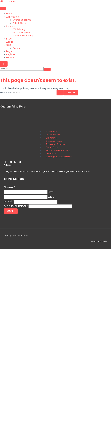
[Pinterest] (20, 162)
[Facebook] (15, 162)
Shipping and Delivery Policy (59, 156)
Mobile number (16, 206)
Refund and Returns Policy (58, 150)
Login (9, 51)
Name (9, 187)
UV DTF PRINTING (21, 32)
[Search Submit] (60, 92)
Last (51, 196)
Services (10, 26)
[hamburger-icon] (3, 8)
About (9, 41)
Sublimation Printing (23, 35)
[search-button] (47, 69)
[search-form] (22, 69)
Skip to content (8, 1)
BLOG (9, 38)
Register (10, 54)
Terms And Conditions (56, 144)
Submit (10, 211)
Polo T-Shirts (19, 23)
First (51, 192)
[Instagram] (6, 162)
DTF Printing (19, 29)
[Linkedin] (10, 162)
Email (9, 201)
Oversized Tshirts (22, 19)
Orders (16, 48)
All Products (12, 16)
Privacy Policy (52, 147)
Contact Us (51, 153)
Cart (8, 45)
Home (9, 13)
